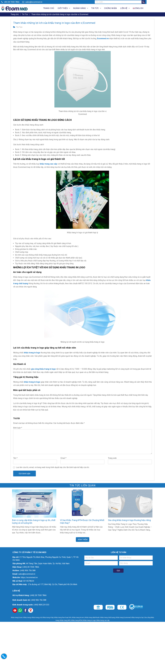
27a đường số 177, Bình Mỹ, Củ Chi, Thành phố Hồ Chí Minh (52, 584)
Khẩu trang (27, 617)
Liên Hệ (133, 8)
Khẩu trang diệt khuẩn (92, 617)
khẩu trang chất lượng (108, 617)
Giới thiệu (72, 8)
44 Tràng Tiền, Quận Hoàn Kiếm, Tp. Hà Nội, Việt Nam (47, 563)
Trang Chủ (57, 8)
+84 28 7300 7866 (20, 2)
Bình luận (17, 428)
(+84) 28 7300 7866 (30, 567)
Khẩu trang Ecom (16, 617)
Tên (15, 458)
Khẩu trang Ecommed (123, 617)
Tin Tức (104, 8)
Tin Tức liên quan (82, 485)
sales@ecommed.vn (42, 2)
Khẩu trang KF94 (76, 620)
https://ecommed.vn (29, 577)
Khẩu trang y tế (37, 617)
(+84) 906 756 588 (27, 570)
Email (63, 458)
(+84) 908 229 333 (41, 605)
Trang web (112, 458)
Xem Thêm (82, 539)
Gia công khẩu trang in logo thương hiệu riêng (129, 520)
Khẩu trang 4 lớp (48, 617)
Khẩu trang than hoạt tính (62, 617)
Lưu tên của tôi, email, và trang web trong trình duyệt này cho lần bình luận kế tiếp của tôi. (52, 467)
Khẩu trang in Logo (89, 620)
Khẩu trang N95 (65, 620)
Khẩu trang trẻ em (78, 617)
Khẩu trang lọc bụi (137, 617)
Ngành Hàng (88, 8)
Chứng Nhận (119, 8)
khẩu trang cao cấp (103, 620)
